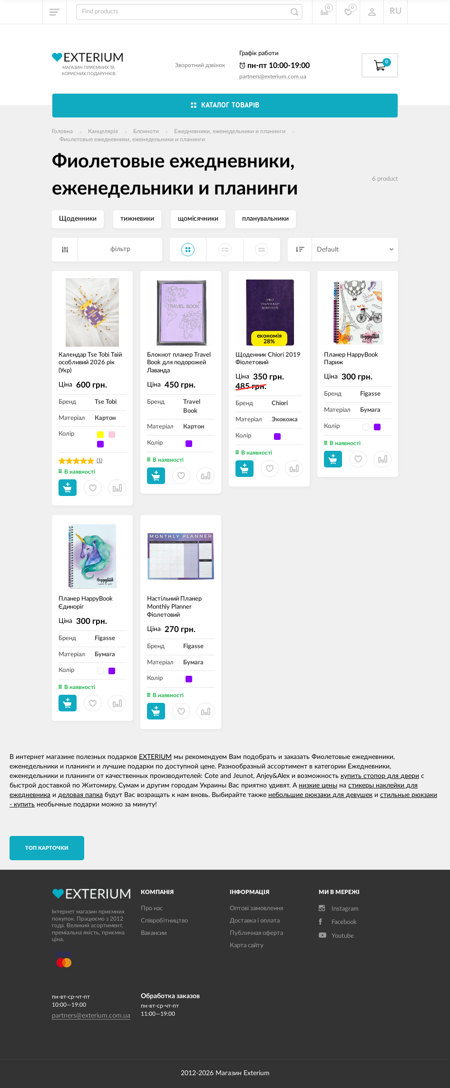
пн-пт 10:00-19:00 (274, 65)
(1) (99, 460)
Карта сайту (247, 945)
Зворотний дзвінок (200, 65)
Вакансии (153, 933)
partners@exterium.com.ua (272, 76)
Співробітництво (164, 921)
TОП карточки (46, 848)
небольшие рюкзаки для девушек (320, 795)
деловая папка (80, 795)
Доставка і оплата (255, 921)
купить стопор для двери (380, 776)
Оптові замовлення (256, 908)
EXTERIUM (155, 757)
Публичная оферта (256, 933)
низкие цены (318, 785)
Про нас (152, 908)
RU (395, 11)
